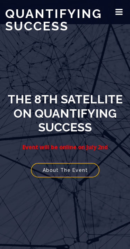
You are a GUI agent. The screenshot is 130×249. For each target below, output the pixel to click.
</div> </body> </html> (65, 124)
